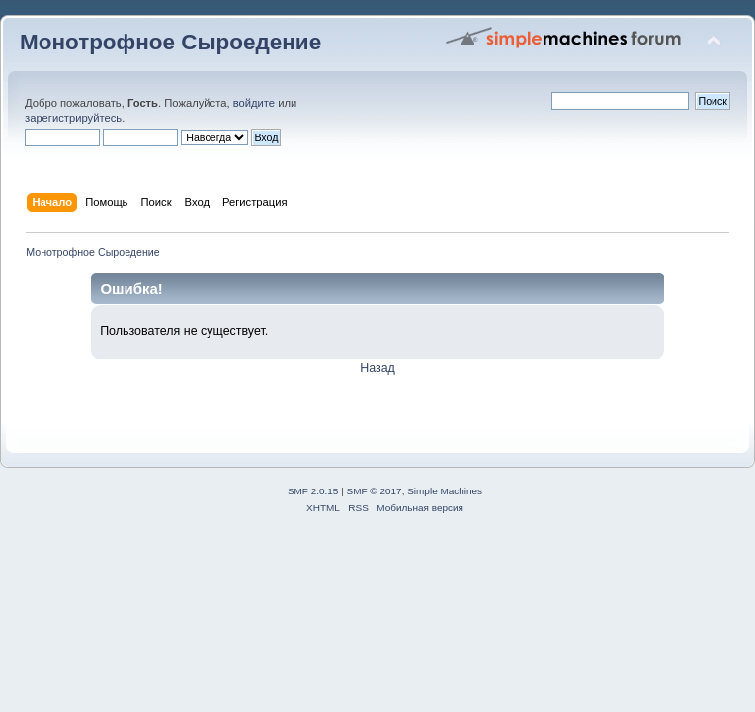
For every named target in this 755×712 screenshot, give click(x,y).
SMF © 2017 (374, 491)
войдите (254, 103)
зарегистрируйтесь (73, 118)
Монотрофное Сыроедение (170, 42)
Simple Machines (444, 491)
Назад (377, 368)
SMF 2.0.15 (313, 491)
